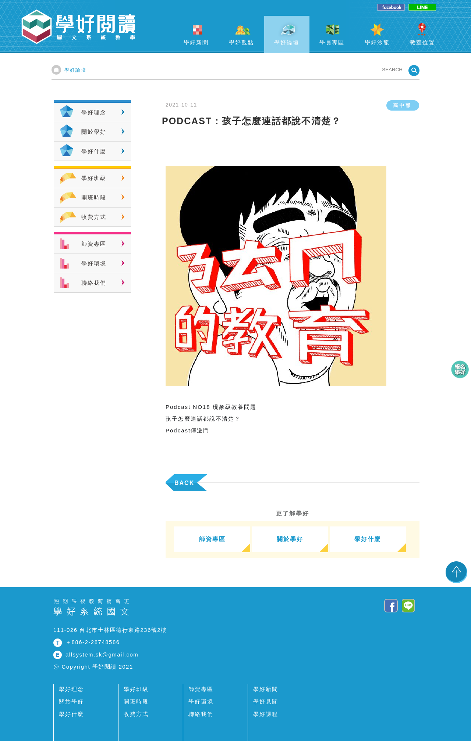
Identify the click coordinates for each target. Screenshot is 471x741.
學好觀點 (241, 42)
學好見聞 (265, 701)
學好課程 (265, 714)
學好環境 (93, 263)
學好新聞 (196, 42)
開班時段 (93, 197)
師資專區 (93, 244)
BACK (184, 483)
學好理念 (93, 112)
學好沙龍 (377, 42)
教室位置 (422, 42)
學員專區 (331, 42)
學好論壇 (286, 42)
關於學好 (93, 132)
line (422, 7)
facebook (391, 7)
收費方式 (93, 217)
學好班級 (93, 178)
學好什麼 (93, 151)
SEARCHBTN (413, 70)
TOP (456, 572)
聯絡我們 (93, 283)
